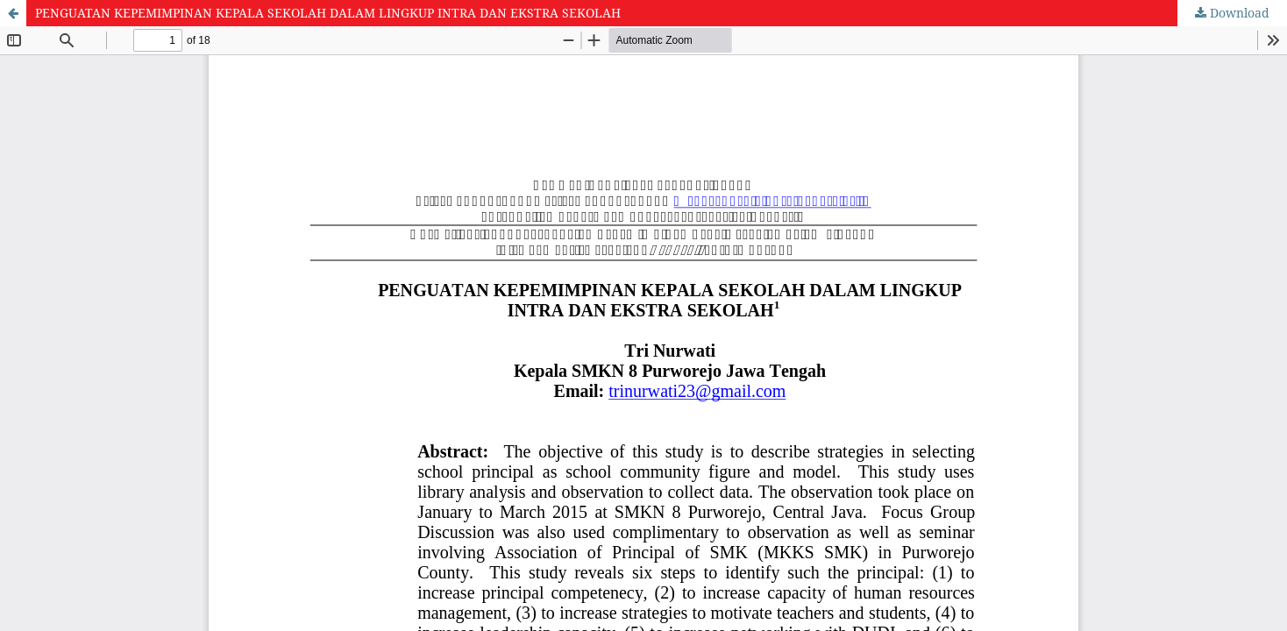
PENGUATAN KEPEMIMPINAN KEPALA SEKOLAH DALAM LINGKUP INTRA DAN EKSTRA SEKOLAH (328, 12)
